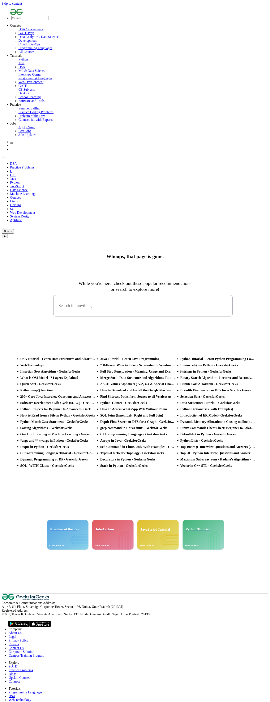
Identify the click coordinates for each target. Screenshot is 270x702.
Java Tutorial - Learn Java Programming (129, 359)
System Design (20, 216)
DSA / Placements (30, 29)
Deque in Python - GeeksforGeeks (44, 447)
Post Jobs (24, 131)
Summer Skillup (29, 108)
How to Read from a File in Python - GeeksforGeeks (57, 415)
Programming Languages (35, 48)
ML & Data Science (31, 70)
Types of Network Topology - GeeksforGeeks (132, 453)
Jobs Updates (27, 134)
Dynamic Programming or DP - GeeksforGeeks (54, 459)
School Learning (29, 97)
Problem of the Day (31, 116)
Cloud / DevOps (29, 44)
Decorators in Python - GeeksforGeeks (127, 459)
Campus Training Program (26, 655)
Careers (14, 644)
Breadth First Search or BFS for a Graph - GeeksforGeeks (217, 390)
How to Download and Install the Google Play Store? (137, 390)
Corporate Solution (21, 651)
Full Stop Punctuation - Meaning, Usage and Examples (137, 371)
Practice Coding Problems (35, 112)
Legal (12, 636)
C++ (13, 175)
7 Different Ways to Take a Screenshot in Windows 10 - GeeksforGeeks (137, 365)
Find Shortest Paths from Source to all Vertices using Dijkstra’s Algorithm (137, 396)
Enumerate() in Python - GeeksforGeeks (209, 365)
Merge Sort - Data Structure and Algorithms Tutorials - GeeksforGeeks (137, 377)
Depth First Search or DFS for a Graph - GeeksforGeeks (137, 421)
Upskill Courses (19, 677)
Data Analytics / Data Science (38, 37)
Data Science (19, 190)
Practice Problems (22, 167)
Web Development (30, 82)
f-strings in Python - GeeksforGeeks (205, 371)
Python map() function (36, 390)
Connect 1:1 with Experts (35, 119)
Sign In (7, 231)
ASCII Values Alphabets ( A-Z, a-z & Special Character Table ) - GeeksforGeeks (137, 384)
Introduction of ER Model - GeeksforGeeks (211, 415)
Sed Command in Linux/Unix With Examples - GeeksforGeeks (137, 447)
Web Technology (32, 365)
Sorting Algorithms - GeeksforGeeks (46, 428)
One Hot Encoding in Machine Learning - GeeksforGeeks (57, 434)
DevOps (23, 93)
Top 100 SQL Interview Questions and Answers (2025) (217, 447)
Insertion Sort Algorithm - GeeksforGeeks (50, 371)
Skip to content (12, 3)
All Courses (26, 52)
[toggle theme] (11, 143)
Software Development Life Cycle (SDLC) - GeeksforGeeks (57, 403)
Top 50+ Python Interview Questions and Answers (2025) (217, 453)
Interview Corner (30, 74)
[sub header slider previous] (3, 157)
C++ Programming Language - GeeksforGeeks (133, 434)
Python (23, 59)
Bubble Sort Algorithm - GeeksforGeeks (209, 384)
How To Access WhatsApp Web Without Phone (134, 409)
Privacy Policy (18, 640)
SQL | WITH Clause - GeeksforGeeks (47, 465)
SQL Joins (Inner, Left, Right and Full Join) (131, 415)
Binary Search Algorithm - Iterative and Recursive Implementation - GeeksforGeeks (217, 377)
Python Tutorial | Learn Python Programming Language (217, 359)
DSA (21, 67)
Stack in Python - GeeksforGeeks (124, 465)
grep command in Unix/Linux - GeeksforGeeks (133, 428)
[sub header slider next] (3, 228)
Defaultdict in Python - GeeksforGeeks (208, 434)
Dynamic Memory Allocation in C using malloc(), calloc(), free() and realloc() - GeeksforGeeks (217, 421)
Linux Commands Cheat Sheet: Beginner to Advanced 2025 (217, 428)
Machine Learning (22, 193)
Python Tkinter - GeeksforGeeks (123, 403)
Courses (15, 197)
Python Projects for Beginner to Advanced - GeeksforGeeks (57, 409)
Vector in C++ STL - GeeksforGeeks (206, 465)
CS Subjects (26, 89)
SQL (13, 209)
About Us (15, 633)
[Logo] (139, 12)
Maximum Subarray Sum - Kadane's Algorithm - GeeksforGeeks (217, 459)
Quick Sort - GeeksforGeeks (40, 384)
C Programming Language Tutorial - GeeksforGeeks (57, 453)
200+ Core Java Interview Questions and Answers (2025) (57, 396)
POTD (13, 666)
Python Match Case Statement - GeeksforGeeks (54, 421)
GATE (22, 85)
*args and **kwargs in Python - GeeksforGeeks (54, 440)
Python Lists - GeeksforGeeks (201, 440)
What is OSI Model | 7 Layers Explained (49, 377)
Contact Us (16, 648)
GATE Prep (26, 33)
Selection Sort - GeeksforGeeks (202, 396)
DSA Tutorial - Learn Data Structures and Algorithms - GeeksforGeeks (57, 359)
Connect (14, 681)
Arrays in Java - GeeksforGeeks (123, 440)
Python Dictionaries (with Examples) (206, 409)
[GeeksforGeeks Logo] (26, 599)
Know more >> (56, 545)
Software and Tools (31, 101)
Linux (14, 201)
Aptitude (16, 220)
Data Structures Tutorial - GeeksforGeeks (210, 403)
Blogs (12, 674)
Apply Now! (26, 127)
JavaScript (17, 186)
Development (27, 40)
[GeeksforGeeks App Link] (19, 624)
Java (21, 63)
